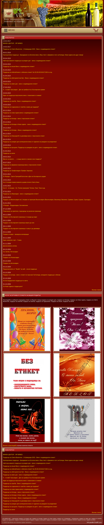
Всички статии (96, 512)
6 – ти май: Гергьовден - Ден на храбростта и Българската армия (24, 477)
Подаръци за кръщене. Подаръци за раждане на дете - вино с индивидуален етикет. (30, 506)
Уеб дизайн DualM (94, 522)
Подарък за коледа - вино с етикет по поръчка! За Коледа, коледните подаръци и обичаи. (32, 275)
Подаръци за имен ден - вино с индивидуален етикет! (20, 475)
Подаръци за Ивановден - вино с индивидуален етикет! (21, 194)
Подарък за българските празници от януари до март (20, 217)
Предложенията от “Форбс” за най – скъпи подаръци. (20, 269)
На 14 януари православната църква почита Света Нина (21, 182)
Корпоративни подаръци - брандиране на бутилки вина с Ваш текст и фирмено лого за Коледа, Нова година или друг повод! (43, 460)
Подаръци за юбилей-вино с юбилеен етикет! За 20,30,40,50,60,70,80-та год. (27, 469)
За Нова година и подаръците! (13, 286)
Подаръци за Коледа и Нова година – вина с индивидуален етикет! (24, 495)
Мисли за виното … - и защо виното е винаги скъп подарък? (22, 159)
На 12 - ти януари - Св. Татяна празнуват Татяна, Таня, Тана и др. (24, 188)
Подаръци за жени (9, 509)
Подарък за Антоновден (10, 263)
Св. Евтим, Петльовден (10, 251)
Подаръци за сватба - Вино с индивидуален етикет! (19, 483)
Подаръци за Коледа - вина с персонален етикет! (19, 492)
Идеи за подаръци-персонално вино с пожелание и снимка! (22, 480)
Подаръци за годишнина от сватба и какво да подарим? (21, 486)
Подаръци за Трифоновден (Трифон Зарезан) (17, 170)
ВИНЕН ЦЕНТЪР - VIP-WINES (13, 454)
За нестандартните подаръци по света (15, 280)
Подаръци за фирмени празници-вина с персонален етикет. (22, 165)
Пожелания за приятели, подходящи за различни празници (22, 211)
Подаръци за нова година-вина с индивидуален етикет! (20, 489)
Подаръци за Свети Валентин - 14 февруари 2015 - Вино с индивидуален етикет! (29, 457)
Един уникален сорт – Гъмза (12, 240)
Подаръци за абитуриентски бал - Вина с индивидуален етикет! (23, 472)
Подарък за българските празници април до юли (18, 222)
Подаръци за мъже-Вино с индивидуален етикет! (18, 466)
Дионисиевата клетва (10, 246)
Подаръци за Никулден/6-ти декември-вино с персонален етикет (24, 501)
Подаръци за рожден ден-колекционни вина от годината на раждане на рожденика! (30, 503)
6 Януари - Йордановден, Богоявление (15, 205)
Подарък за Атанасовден (11, 257)
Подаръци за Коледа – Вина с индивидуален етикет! (20, 498)
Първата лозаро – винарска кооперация (16, 234)
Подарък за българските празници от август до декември (21, 228)
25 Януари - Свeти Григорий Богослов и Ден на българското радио (24, 176)
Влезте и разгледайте (10, 445)
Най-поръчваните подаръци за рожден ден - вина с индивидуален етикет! (26, 463)
